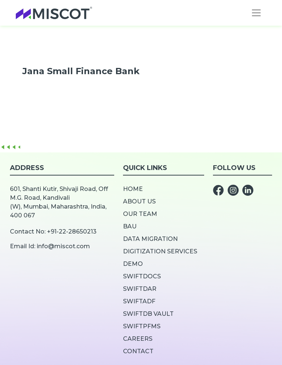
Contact (138, 351)
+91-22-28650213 (72, 231)
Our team (140, 213)
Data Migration (150, 238)
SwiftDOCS (142, 276)
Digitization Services (160, 251)
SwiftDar (139, 288)
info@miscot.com (63, 246)
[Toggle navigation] (256, 13)
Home (133, 188)
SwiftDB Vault (148, 313)
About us (139, 201)
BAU (130, 226)
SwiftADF (139, 301)
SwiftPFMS (141, 326)
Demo (133, 263)
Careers (137, 338)
